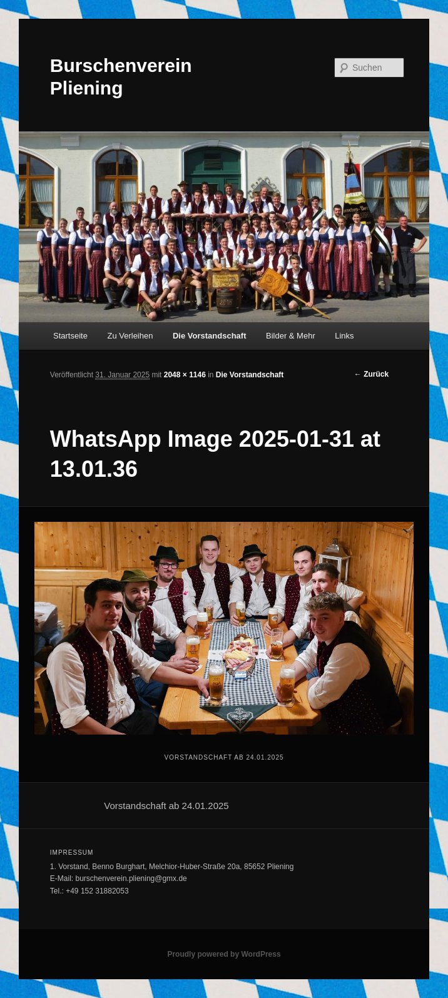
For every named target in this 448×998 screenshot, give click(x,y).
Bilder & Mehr (290, 335)
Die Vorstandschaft (210, 335)
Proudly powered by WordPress (223, 954)
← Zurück (371, 374)
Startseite (70, 335)
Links (344, 335)
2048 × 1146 (185, 374)
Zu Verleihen (130, 335)
